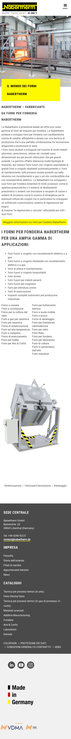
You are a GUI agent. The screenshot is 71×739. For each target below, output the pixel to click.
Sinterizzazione (12, 485)
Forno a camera (10, 305)
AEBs (58, 647)
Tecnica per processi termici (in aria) (23, 591)
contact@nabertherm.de (16, 539)
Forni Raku (38, 333)
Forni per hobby (10, 339)
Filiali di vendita (12, 565)
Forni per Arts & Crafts (13, 343)
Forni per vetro (40, 329)
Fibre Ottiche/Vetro (14, 596)
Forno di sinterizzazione (14, 326)
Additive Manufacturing (16, 615)
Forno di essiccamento (14, 336)
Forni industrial (40, 353)
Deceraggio (60, 485)
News (6, 574)
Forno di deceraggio (43, 319)
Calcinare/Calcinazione (38, 485)
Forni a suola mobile (43, 312)
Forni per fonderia (42, 336)
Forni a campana (10, 333)
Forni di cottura (40, 343)
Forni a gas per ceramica (15, 319)
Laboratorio (10, 629)
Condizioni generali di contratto (29, 647)
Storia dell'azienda (13, 560)
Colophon (10, 643)
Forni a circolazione (12, 308)
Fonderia (8, 620)
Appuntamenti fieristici (16, 569)
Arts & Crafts (10, 624)
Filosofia (8, 555)
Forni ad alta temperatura (15, 329)
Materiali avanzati (13, 610)
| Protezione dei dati (32, 643)
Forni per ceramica (11, 322)
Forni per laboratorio (43, 339)
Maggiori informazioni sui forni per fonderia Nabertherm (34, 222)
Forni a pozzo (39, 315)
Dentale (7, 634)
